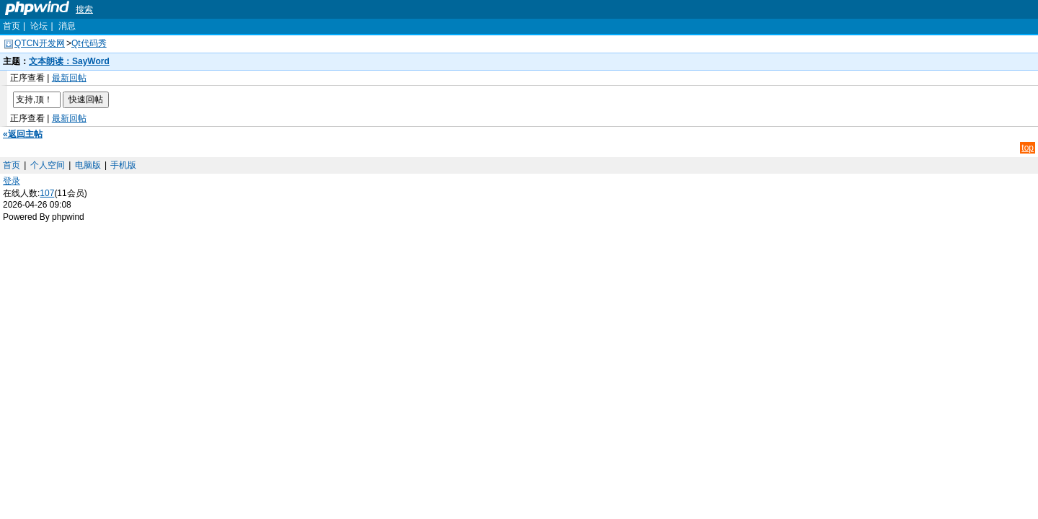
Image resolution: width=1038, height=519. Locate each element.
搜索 (84, 9)
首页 (11, 26)
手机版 (123, 165)
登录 (11, 181)
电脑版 (88, 165)
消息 (67, 26)
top (1027, 148)
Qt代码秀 (89, 43)
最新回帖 (69, 78)
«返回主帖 (23, 134)
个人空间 (47, 165)
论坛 (39, 26)
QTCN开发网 (39, 43)
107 (47, 193)
